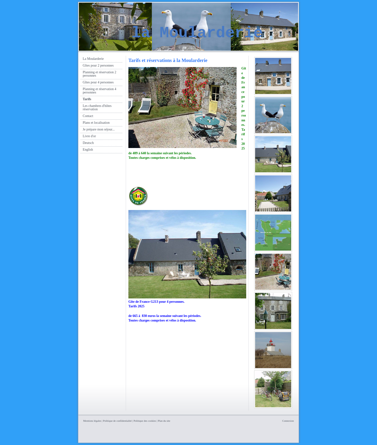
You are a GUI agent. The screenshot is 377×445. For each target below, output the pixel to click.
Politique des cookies (144, 420)
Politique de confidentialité (117, 420)
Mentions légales (92, 420)
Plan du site (164, 420)
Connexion (288, 420)
